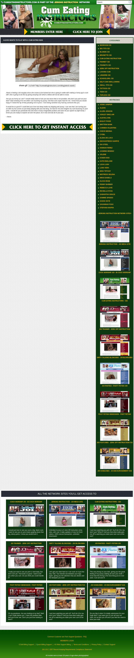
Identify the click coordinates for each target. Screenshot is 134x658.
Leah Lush (104, 164)
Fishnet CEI (105, 62)
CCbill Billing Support (26, 644)
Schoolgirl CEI (107, 78)
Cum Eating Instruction (110, 58)
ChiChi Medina (106, 131)
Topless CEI (105, 95)
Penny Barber (106, 184)
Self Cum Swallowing (110, 82)
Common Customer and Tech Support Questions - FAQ (66, 637)
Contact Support (109, 644)
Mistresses (115, 100)
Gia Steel (104, 144)
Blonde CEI (105, 52)
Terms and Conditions (81, 644)
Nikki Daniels (106, 178)
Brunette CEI (106, 55)
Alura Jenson (106, 111)
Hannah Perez (106, 148)
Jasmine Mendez (107, 151)
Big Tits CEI (105, 48)
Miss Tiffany (105, 171)
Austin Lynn (105, 118)
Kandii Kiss (105, 158)
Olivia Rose (105, 181)
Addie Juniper (106, 105)
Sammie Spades (106, 198)
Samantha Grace (107, 194)
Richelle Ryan (106, 191)
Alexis (103, 108)
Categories (114, 41)
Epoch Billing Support (44, 644)
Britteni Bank (106, 124)
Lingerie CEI (105, 75)
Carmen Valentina (108, 128)
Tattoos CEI (105, 88)
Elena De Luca (106, 138)
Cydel (102, 134)
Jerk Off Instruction (109, 68)
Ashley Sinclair (107, 114)
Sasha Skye (105, 201)
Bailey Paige (105, 121)
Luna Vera (104, 168)
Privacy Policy (97, 644)
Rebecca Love (106, 188)
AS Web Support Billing (62, 644)
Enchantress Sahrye (109, 141)
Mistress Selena (107, 174)
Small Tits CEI (106, 85)
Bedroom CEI (105, 45)
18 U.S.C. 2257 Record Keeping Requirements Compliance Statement (67, 649)
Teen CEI (103, 92)
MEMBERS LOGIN (67, 641)
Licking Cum (105, 72)
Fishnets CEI (105, 65)
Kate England (106, 161)
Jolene (103, 154)
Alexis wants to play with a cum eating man (23, 40)
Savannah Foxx (106, 204)
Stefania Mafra (107, 208)
